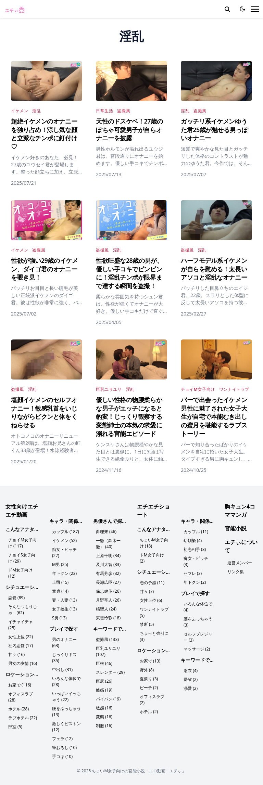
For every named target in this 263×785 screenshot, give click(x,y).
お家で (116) (19, 685)
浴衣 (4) (191, 670)
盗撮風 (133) (107, 639)
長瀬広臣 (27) (108, 582)
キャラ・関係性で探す (73, 521)
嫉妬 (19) (104, 690)
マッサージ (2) (197, 649)
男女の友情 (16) (22, 663)
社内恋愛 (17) (20, 645)
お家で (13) (150, 661)
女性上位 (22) (20, 637)
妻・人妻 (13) (64, 600)
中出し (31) (62, 669)
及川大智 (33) (108, 564)
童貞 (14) (60, 591)
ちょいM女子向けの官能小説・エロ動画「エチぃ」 (139, 771)
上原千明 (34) (108, 555)
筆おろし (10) (64, 747)
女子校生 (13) (64, 609)
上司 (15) (60, 582)
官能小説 (236, 528)
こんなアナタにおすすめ (31, 529)
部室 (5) (15, 727)
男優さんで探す (110, 521)
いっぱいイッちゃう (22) (66, 697)
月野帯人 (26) (108, 600)
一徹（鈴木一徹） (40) (108, 544)
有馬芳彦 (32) (108, 573)
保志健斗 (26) (108, 591)
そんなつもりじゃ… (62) (22, 610)
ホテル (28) (18, 709)
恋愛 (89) (16, 598)
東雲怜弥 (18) (108, 618)
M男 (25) (60, 564)
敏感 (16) (104, 708)
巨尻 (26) (104, 681)
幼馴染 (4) (193, 540)
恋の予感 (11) (152, 582)
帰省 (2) (191, 679)
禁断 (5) (147, 624)
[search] (227, 9)
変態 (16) (104, 717)
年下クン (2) (195, 582)
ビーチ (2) (149, 688)
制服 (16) (104, 726)
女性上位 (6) (151, 600)
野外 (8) (147, 670)
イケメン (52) (64, 540)
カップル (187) (65, 532)
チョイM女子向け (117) (22, 543)
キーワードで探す (112, 629)
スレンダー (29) (110, 672)
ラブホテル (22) (22, 718)
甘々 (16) (16, 654)
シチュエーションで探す (31, 587)
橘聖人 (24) (106, 609)
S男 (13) (59, 618)
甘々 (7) (147, 591)
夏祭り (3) (149, 679)
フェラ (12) (62, 739)
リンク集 (235, 572)
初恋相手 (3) (195, 549)
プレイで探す (63, 629)
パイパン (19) (108, 699)
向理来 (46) (106, 532)
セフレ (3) (193, 573)
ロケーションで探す (27, 674)
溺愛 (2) (191, 688)
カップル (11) (196, 532)
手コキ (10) (62, 756)
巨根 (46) (104, 663)
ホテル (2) (149, 712)
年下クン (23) (64, 573)
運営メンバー (239, 563)
